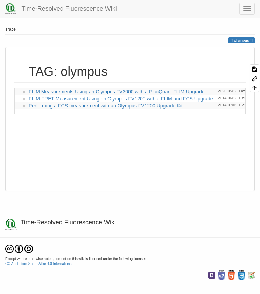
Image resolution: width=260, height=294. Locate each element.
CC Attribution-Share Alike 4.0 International (38, 264)
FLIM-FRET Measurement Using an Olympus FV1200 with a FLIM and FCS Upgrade (121, 99)
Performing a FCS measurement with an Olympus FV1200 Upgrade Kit (106, 105)
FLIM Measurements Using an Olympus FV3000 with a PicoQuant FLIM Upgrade (117, 91)
